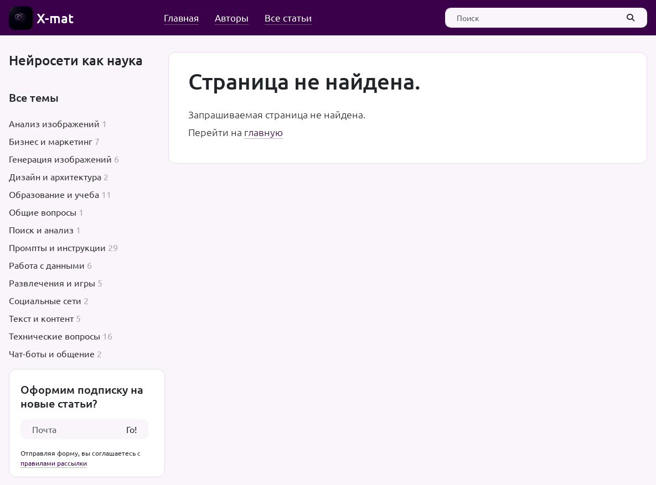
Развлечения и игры (52, 282)
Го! (131, 429)
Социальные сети (45, 300)
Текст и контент (41, 318)
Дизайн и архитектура (55, 176)
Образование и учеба (54, 194)
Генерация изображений (60, 158)
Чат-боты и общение (52, 353)
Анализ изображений (54, 123)
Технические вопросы (54, 335)
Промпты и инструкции (57, 247)
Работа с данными (47, 264)
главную (263, 132)
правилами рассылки (53, 462)
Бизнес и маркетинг (50, 141)
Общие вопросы (42, 211)
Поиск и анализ (41, 229)
